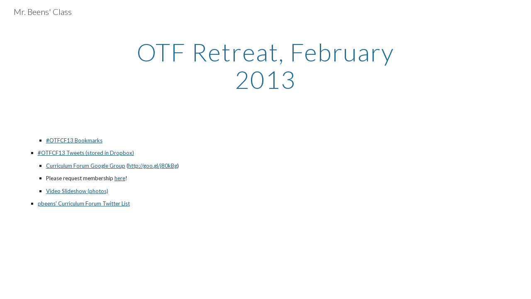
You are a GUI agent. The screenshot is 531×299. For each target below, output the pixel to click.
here (119, 178)
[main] (265, 65)
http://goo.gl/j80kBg (152, 165)
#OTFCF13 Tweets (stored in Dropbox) (86, 153)
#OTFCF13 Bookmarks (74, 140)
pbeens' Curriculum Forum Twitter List (84, 203)
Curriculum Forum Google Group (85, 165)
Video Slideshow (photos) (77, 191)
